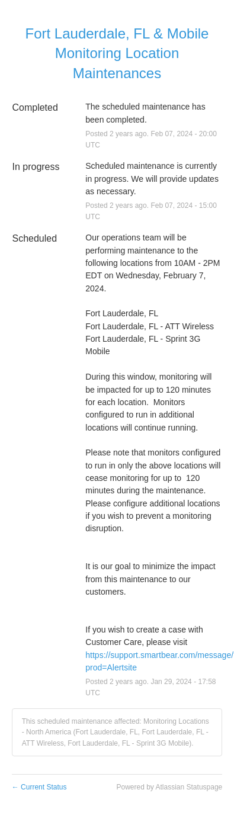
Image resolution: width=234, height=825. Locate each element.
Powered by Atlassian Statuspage (169, 787)
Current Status (39, 787)
